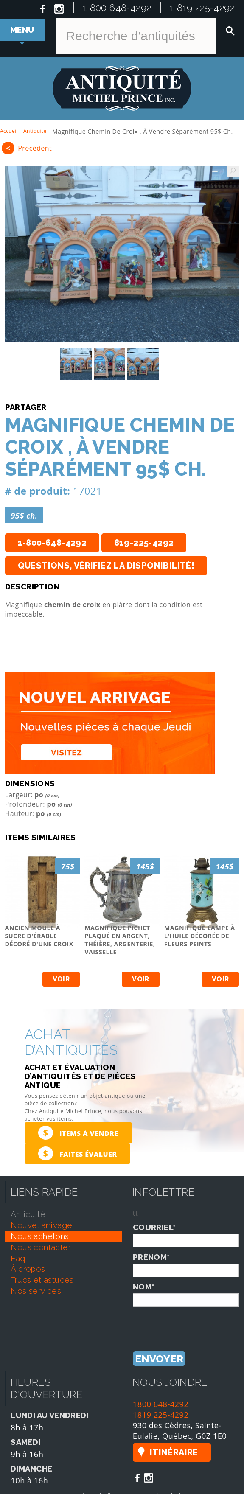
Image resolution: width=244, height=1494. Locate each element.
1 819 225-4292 (202, 7)
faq (18, 1258)
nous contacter (41, 1247)
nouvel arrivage (41, 1225)
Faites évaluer (77, 1153)
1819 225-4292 (161, 1414)
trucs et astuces (42, 1279)
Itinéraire (174, 1452)
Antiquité (35, 131)
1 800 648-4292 (117, 7)
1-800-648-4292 (52, 543)
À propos (28, 1268)
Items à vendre (78, 1133)
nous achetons (40, 1236)
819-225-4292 (144, 543)
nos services (36, 1290)
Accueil (9, 131)
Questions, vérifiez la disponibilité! (106, 566)
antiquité (28, 1214)
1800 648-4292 (161, 1404)
